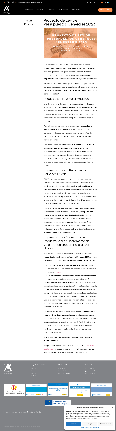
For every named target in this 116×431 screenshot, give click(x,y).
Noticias (52, 10)
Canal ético (63, 10)
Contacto (76, 10)
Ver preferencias (105, 424)
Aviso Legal (96, 427)
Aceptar (73, 424)
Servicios (41, 10)
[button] (112, 408)
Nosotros (29, 10)
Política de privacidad (86, 427)
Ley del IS (59, 272)
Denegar (89, 424)
